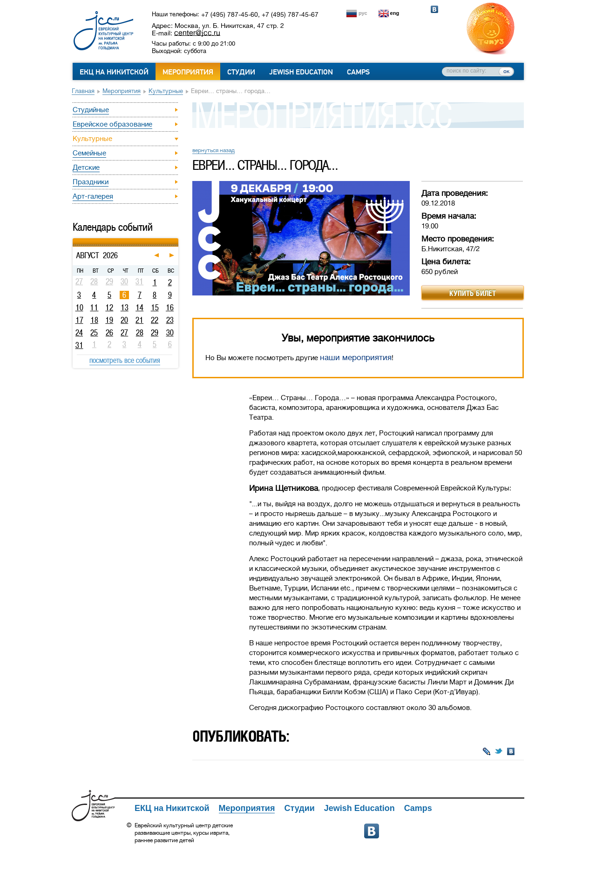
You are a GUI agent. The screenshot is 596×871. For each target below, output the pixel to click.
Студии (241, 72)
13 (125, 307)
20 (124, 320)
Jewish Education (301, 72)
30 (170, 332)
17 (79, 320)
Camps (358, 72)
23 (170, 320)
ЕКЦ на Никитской (114, 72)
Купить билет (472, 293)
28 (139, 332)
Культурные (166, 90)
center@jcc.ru (197, 32)
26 (109, 332)
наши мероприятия (356, 357)
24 (79, 332)
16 (170, 307)
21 (139, 320)
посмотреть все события (124, 360)
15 (155, 307)
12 (109, 307)
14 (139, 307)
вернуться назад (213, 150)
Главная (83, 90)
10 (79, 307)
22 (154, 320)
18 (94, 320)
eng (395, 13)
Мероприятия (188, 72)
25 (94, 332)
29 (154, 332)
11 (94, 307)
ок (506, 71)
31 (79, 345)
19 (109, 320)
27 (124, 332)
